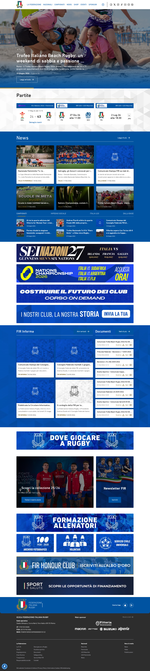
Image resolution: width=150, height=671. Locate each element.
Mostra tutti (128, 617)
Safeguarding (38, 655)
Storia (18, 649)
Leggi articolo (27, 79)
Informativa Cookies (53, 668)
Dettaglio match (35, 122)
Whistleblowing (65, 668)
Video (126, 649)
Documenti (37, 652)
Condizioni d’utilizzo (31, 668)
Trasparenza (20, 657)
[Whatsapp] (132, 4)
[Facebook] (111, 4)
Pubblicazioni (128, 652)
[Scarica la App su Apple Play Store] (125, 605)
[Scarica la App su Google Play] (131, 605)
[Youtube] (125, 4)
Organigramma (21, 652)
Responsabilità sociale (23, 660)
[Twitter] (114, 4)
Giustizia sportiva (39, 649)
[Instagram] (118, 4)
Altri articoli (83, 331)
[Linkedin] (129, 4)
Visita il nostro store (33, 500)
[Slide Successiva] (23, 49)
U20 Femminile (86, 655)
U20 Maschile (85, 652)
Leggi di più (124, 138)
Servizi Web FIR (39, 657)
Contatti (36, 660)
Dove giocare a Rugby (40, 647)
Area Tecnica (20, 655)
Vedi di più (124, 331)
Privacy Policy (42, 668)
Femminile (84, 649)
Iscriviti (115, 500)
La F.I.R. (18, 647)
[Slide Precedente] (17, 49)
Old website (20, 668)
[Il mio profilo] (103, 4)
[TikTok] (121, 4)
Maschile (84, 647)
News (83, 657)
